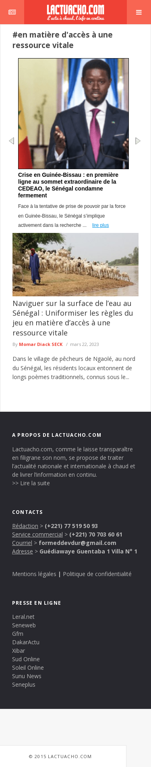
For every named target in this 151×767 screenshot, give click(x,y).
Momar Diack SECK (40, 344)
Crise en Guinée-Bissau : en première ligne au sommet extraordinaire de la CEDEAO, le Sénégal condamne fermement (68, 185)
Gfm (17, 633)
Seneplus (23, 684)
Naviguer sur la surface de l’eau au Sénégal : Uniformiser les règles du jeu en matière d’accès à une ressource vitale (72, 317)
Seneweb (24, 625)
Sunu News (26, 676)
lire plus (100, 225)
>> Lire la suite (31, 483)
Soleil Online (28, 667)
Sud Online (26, 659)
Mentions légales (34, 574)
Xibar (18, 650)
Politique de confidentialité (97, 574)
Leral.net (23, 616)
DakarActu (25, 642)
